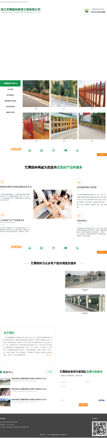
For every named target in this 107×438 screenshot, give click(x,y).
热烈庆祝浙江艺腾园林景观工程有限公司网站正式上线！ (29, 378)
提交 (83, 404)
